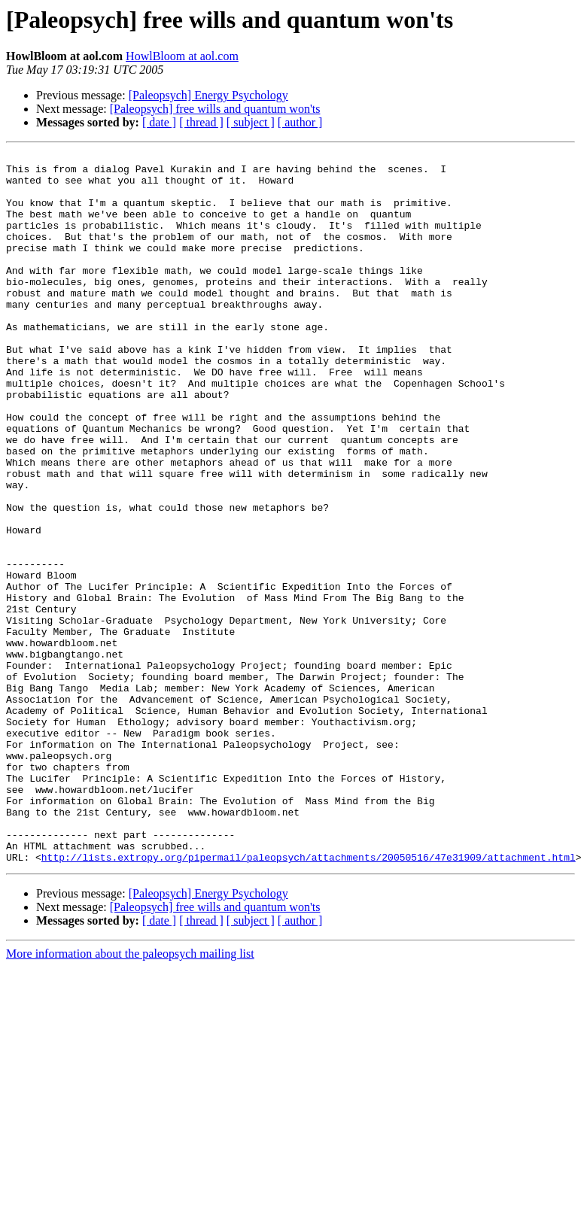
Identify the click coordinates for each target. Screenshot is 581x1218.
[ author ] (300, 122)
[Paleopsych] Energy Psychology (208, 95)
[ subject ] (251, 122)
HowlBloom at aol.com (182, 56)
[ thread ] (201, 122)
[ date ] (159, 122)
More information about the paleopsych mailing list (130, 1095)
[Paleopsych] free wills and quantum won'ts (215, 108)
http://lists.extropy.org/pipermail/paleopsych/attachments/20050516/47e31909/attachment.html (308, 999)
